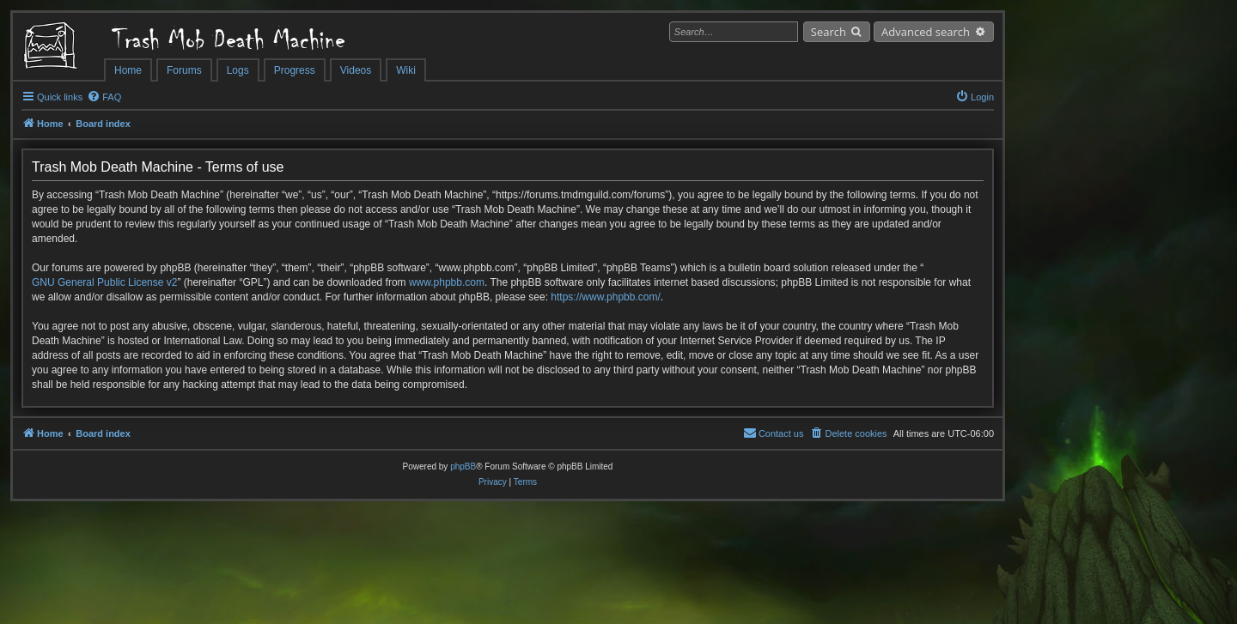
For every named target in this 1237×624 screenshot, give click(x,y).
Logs (238, 70)
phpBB (463, 466)
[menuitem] (104, 97)
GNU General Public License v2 (104, 282)
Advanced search (925, 31)
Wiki (406, 70)
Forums (184, 70)
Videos (355, 70)
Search (828, 31)
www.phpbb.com (446, 282)
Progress (294, 70)
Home (128, 70)
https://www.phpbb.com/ (605, 297)
